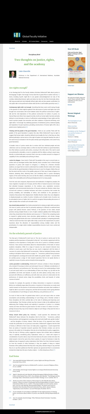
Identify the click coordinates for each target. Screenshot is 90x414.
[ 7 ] (54, 350)
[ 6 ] (53, 292)
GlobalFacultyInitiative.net (44, 411)
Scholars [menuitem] (24, 41)
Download (12, 48)
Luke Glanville (24, 71)
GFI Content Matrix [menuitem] (34, 41)
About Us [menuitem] (17, 41)
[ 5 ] (41, 214)
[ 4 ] (38, 164)
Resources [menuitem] (44, 41)
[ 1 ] (59, 94)
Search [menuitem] (51, 41)
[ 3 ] (27, 127)
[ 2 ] (58, 103)
